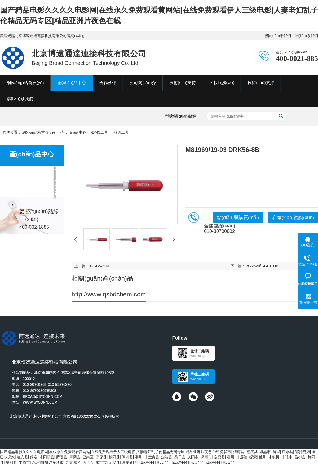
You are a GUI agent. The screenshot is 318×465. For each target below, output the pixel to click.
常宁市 (101, 462)
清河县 (238, 452)
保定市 (35, 457)
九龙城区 (73, 462)
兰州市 (264, 457)
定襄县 (219, 457)
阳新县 (48, 457)
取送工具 (121, 132)
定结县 (166, 457)
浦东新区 (129, 462)
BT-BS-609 (99, 266)
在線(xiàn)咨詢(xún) (293, 217)
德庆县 (252, 452)
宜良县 (153, 457)
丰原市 (24, 462)
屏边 (244, 457)
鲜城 (276, 452)
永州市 (37, 462)
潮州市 (140, 457)
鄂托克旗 (302, 452)
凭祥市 (225, 452)
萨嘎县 (61, 457)
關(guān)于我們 (278, 36)
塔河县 (11, 462)
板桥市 (277, 457)
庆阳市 (192, 457)
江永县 (287, 452)
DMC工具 (100, 132)
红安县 (22, 457)
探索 (253, 457)
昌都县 (300, 457)
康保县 (101, 457)
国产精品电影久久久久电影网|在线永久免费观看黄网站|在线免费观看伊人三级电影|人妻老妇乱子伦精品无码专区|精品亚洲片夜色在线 (109, 452)
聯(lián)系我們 (306, 36)
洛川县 (88, 462)
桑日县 (180, 457)
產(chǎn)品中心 (73, 132)
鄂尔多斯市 (54, 462)
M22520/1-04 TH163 (263, 266)
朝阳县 (114, 457)
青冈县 (75, 457)
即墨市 (265, 452)
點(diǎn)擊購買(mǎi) (238, 217)
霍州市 (232, 457)
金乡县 (114, 462)
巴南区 (88, 457)
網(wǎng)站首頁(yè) (38, 132)
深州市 (206, 457)
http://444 (146, 462)
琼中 (289, 457)
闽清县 (127, 457)
